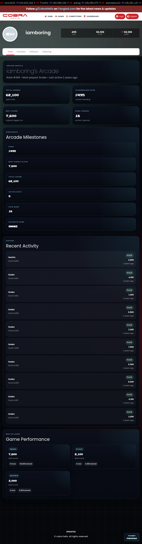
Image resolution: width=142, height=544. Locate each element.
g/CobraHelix (44, 9)
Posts (10, 51)
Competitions (73, 16)
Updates (71, 531)
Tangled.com (67, 9)
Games (59, 16)
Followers (33, 51)
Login (120, 16)
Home (49, 16)
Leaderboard (91, 16)
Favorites (21, 51)
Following (46, 51)
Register (132, 16)
